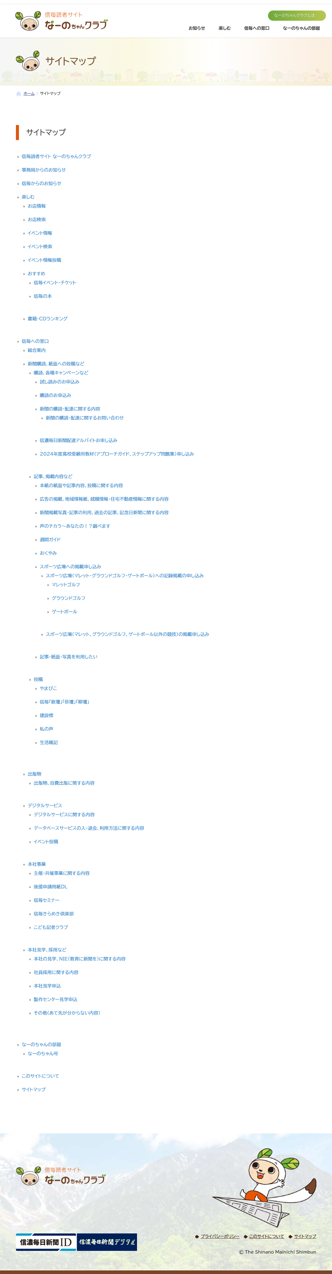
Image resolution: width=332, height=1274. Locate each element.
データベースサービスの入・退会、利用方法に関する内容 (89, 828)
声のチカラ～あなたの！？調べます (75, 526)
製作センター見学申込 (56, 999)
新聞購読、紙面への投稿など (56, 364)
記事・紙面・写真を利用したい (69, 657)
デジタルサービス (45, 805)
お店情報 (37, 206)
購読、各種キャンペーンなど (61, 373)
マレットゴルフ (66, 584)
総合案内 (37, 350)
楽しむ (225, 28)
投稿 (38, 679)
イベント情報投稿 (44, 260)
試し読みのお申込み (60, 382)
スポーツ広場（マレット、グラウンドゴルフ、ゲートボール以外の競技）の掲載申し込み (127, 634)
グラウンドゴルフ (68, 598)
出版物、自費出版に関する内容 (64, 783)
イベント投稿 (46, 841)
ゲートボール (64, 612)
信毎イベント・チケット (55, 282)
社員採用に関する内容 (56, 972)
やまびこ (48, 688)
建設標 (46, 715)
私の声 (46, 729)
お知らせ (197, 28)
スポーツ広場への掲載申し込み (70, 566)
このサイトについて (40, 1076)
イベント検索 (40, 246)
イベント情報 (40, 233)
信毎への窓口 (257, 28)
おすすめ (36, 273)
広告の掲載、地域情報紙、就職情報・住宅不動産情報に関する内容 (104, 499)
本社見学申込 (47, 986)
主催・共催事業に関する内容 (62, 873)
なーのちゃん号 (43, 1053)
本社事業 (37, 864)
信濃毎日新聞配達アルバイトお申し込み (78, 440)
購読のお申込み (55, 395)
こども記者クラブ (51, 927)
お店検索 (37, 219)
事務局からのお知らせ (44, 170)
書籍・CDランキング (48, 318)
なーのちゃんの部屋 (301, 28)
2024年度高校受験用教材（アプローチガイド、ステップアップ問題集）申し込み (117, 454)
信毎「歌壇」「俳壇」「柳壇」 (65, 702)
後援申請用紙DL (51, 886)
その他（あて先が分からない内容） (67, 1013)
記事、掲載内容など (53, 476)
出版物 (34, 774)
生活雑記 (49, 742)
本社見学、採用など (47, 950)
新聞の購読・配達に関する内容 (70, 409)
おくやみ (48, 553)
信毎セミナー (47, 900)
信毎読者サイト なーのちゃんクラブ (56, 156)
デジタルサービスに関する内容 (64, 814)
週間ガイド (50, 539)
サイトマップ (34, 1089)
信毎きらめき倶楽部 (54, 914)
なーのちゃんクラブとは (294, 15)
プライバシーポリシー (220, 1236)
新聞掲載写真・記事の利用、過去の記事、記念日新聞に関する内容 (104, 512)
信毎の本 (43, 296)
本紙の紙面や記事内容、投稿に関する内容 (81, 485)
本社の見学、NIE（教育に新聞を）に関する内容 (80, 959)
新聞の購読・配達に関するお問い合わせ (85, 418)
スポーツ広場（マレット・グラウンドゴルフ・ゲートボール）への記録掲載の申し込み (125, 575)
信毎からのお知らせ (42, 183)
